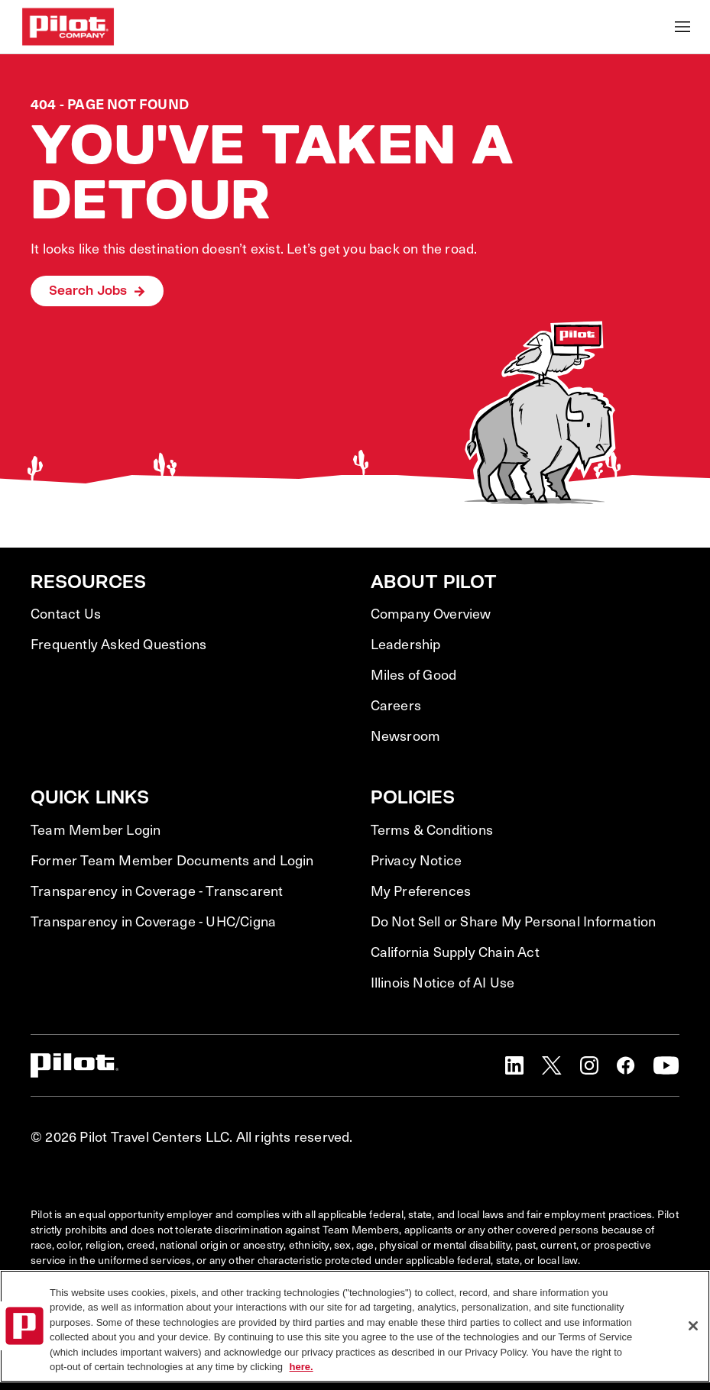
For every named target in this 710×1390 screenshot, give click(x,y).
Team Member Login (95, 829)
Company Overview (431, 613)
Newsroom (406, 735)
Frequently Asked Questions (118, 644)
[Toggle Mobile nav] (682, 27)
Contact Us (66, 613)
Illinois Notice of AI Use (443, 982)
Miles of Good (414, 674)
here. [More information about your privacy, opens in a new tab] (301, 1366)
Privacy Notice (416, 860)
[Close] (693, 1326)
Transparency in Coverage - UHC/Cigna (153, 921)
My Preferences (421, 890)
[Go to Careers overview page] (68, 26)
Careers (396, 705)
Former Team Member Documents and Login (172, 860)
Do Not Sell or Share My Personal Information (514, 921)
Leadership (406, 644)
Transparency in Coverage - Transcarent (157, 890)
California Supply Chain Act (455, 951)
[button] (514, 1065)
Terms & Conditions (432, 829)
